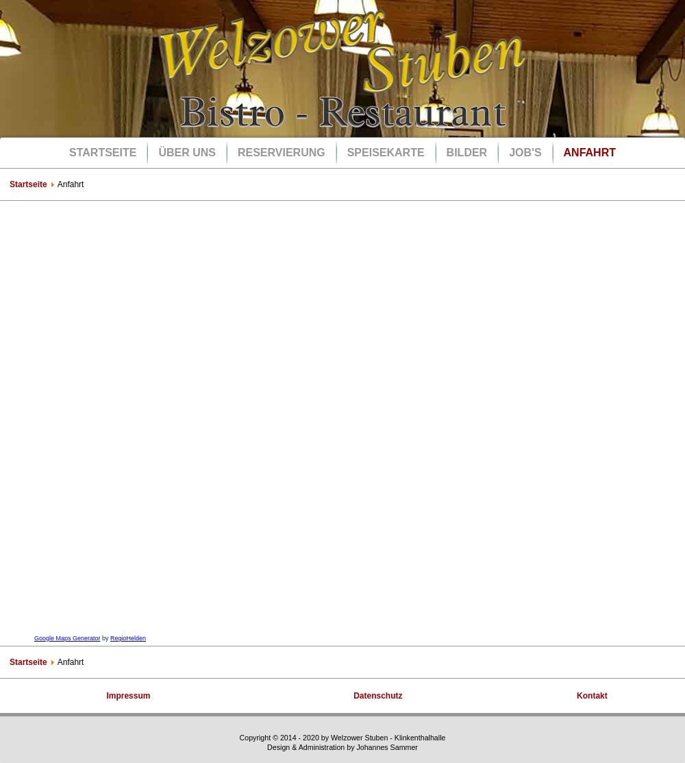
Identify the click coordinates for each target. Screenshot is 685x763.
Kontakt (592, 696)
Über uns (187, 152)
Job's (525, 152)
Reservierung (281, 152)
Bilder (467, 152)
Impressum (128, 696)
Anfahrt (590, 152)
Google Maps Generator (67, 638)
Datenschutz (377, 696)
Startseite (102, 152)
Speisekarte (386, 152)
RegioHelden (128, 638)
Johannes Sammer (386, 747)
